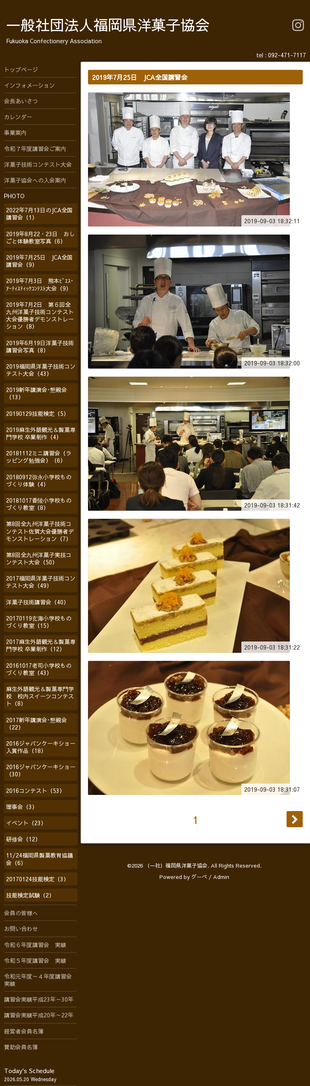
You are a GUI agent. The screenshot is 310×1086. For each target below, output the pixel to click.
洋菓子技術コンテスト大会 (38, 164)
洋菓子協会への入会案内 (35, 180)
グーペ (199, 877)
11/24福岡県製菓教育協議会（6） (39, 858)
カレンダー (18, 117)
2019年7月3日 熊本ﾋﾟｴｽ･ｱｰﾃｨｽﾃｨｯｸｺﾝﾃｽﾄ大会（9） (39, 284)
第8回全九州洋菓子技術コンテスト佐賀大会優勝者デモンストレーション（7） (40, 531)
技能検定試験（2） (30, 895)
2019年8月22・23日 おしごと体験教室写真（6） (40, 237)
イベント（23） (26, 823)
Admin (221, 877)
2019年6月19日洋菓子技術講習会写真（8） (40, 346)
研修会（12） (23, 839)
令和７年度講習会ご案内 (35, 149)
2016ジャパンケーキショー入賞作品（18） (40, 747)
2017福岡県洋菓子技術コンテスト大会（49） (40, 581)
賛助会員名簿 (21, 1047)
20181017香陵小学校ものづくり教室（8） (38, 504)
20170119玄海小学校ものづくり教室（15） (38, 621)
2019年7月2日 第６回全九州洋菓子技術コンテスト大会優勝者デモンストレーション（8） (40, 315)
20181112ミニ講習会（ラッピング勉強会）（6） (38, 456)
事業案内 (15, 132)
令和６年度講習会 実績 (35, 945)
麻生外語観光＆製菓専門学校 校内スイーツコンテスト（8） (40, 696)
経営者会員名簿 (24, 1031)
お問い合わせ (21, 929)
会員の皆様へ (21, 913)
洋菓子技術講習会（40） (37, 602)
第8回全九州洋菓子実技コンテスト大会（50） (38, 558)
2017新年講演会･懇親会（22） (36, 723)
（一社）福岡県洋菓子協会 (176, 865)
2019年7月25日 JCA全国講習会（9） (39, 260)
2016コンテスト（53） (35, 790)
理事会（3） (22, 807)
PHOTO (14, 196)
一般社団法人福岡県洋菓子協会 (107, 25)
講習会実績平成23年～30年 (38, 999)
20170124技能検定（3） (37, 879)
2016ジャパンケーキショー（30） (40, 770)
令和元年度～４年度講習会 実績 (40, 979)
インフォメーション (29, 85)
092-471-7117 (287, 55)
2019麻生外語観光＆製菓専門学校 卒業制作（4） (40, 433)
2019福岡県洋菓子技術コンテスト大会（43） (40, 369)
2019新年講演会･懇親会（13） (36, 393)
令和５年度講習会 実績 (35, 960)
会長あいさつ (21, 101)
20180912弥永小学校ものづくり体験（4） (38, 480)
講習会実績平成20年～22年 (38, 1015)
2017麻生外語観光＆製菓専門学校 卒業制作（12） (40, 645)
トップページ (21, 69)
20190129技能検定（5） (37, 413)
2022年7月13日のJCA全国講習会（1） (39, 213)
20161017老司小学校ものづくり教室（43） (38, 669)
